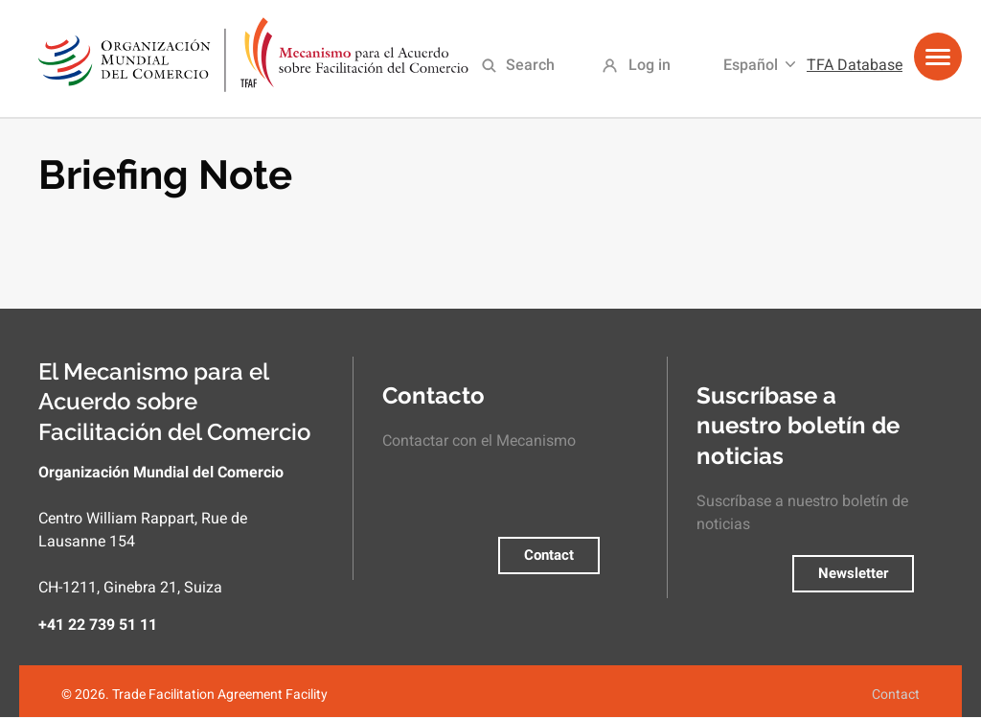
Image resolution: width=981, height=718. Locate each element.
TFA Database (854, 65)
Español (750, 65)
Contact (549, 555)
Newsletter (853, 573)
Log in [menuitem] (649, 65)
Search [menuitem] (530, 65)
